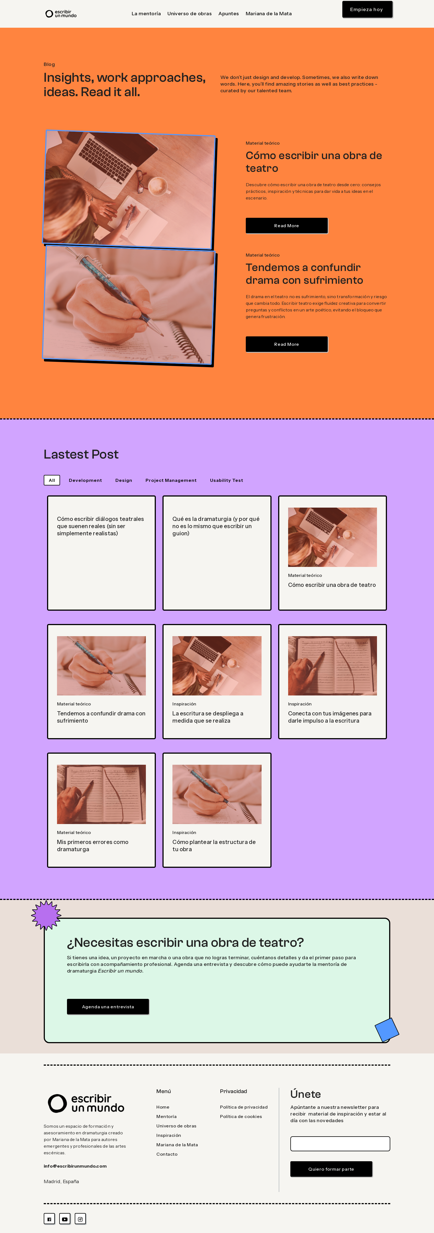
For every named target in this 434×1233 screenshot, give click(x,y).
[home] (61, 13)
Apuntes (228, 14)
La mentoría (146, 14)
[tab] (52, 480)
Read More (286, 225)
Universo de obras (189, 14)
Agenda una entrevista (108, 1006)
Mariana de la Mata (269, 14)
